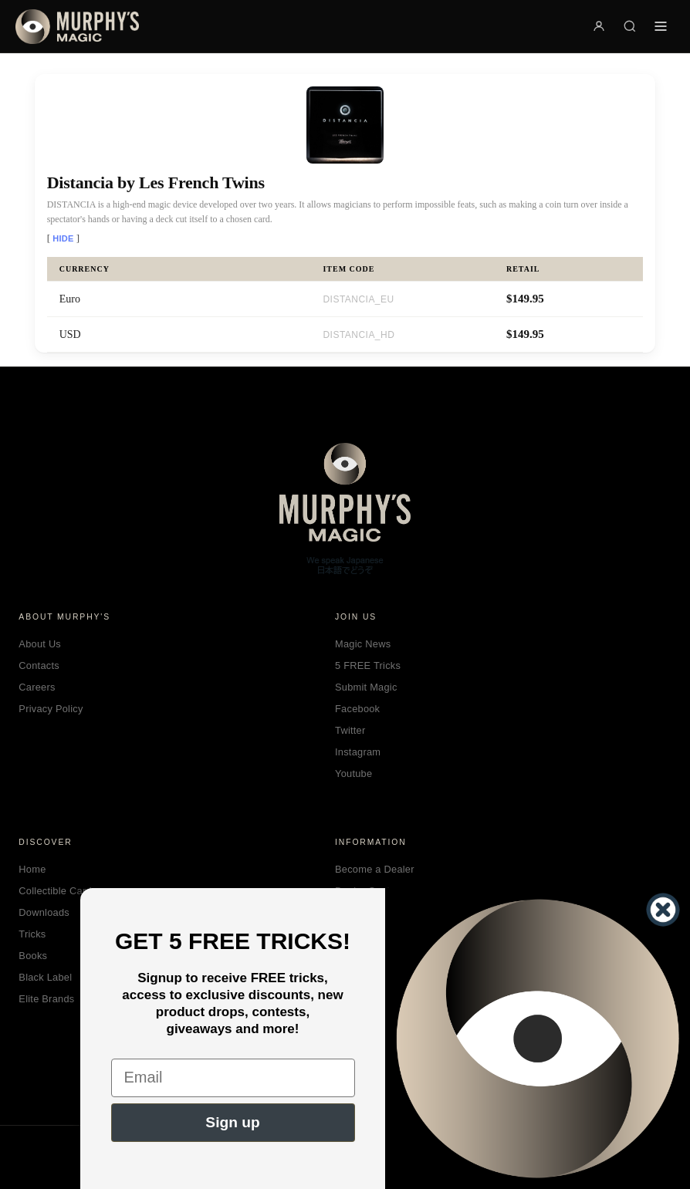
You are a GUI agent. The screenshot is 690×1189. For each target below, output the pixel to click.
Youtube (353, 773)
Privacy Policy (51, 708)
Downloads (44, 912)
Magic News (363, 644)
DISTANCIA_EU (358, 299)
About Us (40, 644)
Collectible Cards (57, 891)
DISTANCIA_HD (358, 334)
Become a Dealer (374, 869)
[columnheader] (179, 269)
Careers (37, 687)
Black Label (45, 977)
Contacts (39, 665)
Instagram (358, 752)
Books (33, 955)
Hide (62, 238)
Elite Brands (46, 999)
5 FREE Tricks (368, 665)
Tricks (32, 934)
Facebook (357, 708)
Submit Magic (366, 687)
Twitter (350, 730)
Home (32, 869)
